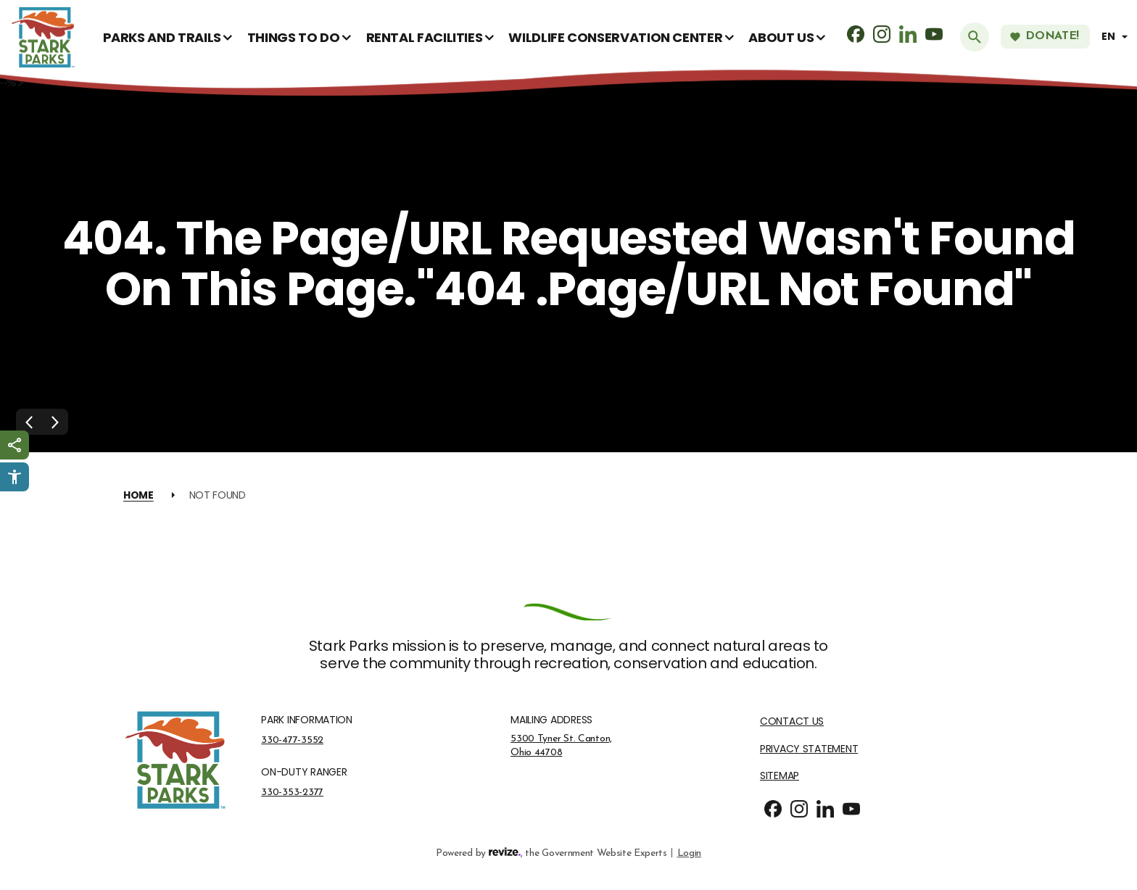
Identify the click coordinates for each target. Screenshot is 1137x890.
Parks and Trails (162, 37)
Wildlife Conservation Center (615, 37)
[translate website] (1116, 36)
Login (689, 852)
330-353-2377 (292, 792)
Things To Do (293, 37)
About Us (781, 37)
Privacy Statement (809, 749)
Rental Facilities (424, 37)
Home (138, 495)
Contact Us (792, 721)
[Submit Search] (974, 36)
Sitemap (779, 776)
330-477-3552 (292, 740)
